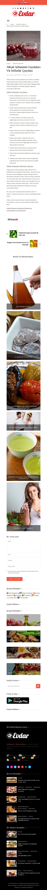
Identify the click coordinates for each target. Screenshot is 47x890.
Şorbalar (17, 595)
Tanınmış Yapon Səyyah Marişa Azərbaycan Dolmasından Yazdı (23, 407)
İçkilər (19, 871)
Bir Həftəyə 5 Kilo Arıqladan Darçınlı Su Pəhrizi (29, 874)
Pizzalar (35, 595)
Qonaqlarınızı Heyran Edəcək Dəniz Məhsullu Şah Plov (28, 819)
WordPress (17, 887)
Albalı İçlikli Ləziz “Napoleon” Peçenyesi (26, 790)
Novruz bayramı (22, 808)
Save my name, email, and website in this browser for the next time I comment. (23, 572)
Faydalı (8, 63)
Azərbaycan (10, 744)
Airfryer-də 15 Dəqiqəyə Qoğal (27, 811)
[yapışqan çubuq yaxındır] (23, 0)
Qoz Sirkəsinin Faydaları (23, 306)
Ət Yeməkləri (12, 593)
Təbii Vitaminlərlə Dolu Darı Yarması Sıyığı (29, 800)
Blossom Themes (34, 885)
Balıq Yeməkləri (25, 593)
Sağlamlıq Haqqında (18, 63)
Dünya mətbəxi (20, 744)
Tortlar (20, 778)
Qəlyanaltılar (22, 797)
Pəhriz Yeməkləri (28, 871)
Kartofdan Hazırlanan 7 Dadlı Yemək (29, 863)
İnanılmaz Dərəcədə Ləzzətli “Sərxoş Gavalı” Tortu (29, 781)
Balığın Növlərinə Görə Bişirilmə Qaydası (27, 844)
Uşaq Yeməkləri (31, 797)
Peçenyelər (28, 787)
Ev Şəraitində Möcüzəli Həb (23, 357)
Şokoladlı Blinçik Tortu (24, 855)
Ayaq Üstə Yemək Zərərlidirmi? (23, 528)
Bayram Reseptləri (23, 806)
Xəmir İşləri (12, 597)
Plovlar (31, 816)
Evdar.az (33, 84)
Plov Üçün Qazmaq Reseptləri (27, 834)
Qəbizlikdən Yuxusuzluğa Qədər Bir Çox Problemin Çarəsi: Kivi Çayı (23, 477)
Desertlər (21, 787)
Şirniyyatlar (22, 597)
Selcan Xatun (10, 75)
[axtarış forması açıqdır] (33, 8)
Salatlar (26, 595)
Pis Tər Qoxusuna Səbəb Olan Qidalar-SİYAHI (23, 427)
